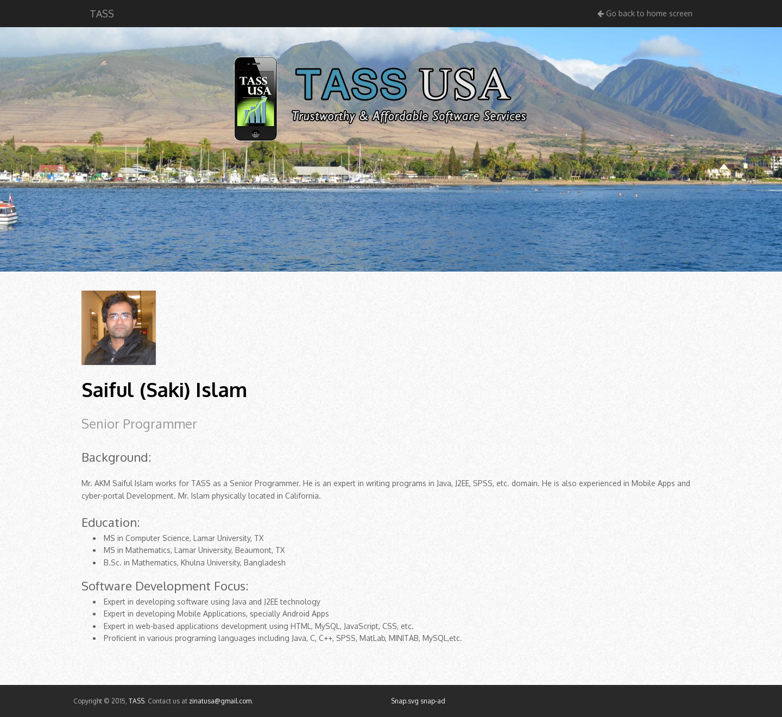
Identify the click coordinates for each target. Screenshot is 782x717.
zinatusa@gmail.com (220, 701)
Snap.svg (405, 701)
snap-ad (432, 701)
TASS (102, 14)
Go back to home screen (644, 13)
